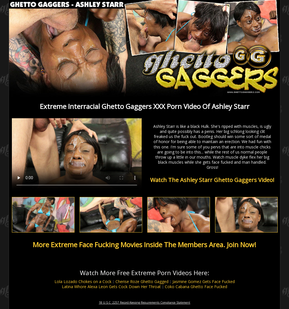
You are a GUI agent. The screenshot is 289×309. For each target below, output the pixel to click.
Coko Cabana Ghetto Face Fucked (196, 286)
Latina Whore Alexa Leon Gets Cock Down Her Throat (111, 286)
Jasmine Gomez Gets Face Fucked (203, 281)
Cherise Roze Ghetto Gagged (141, 281)
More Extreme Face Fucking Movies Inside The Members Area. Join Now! (144, 244)
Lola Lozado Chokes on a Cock (82, 281)
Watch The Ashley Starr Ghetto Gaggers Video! (212, 180)
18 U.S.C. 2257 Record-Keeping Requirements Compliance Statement (144, 302)
